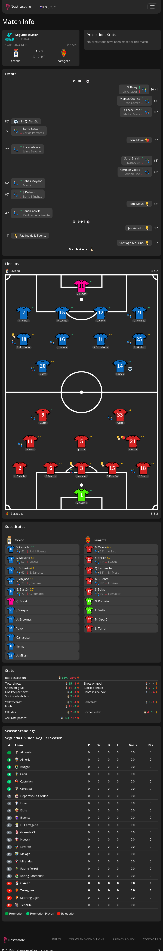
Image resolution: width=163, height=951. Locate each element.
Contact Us (152, 939)
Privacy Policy (123, 939)
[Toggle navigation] (152, 6)
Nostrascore (18, 7)
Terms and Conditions (86, 939)
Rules (56, 939)
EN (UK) (46, 7)
